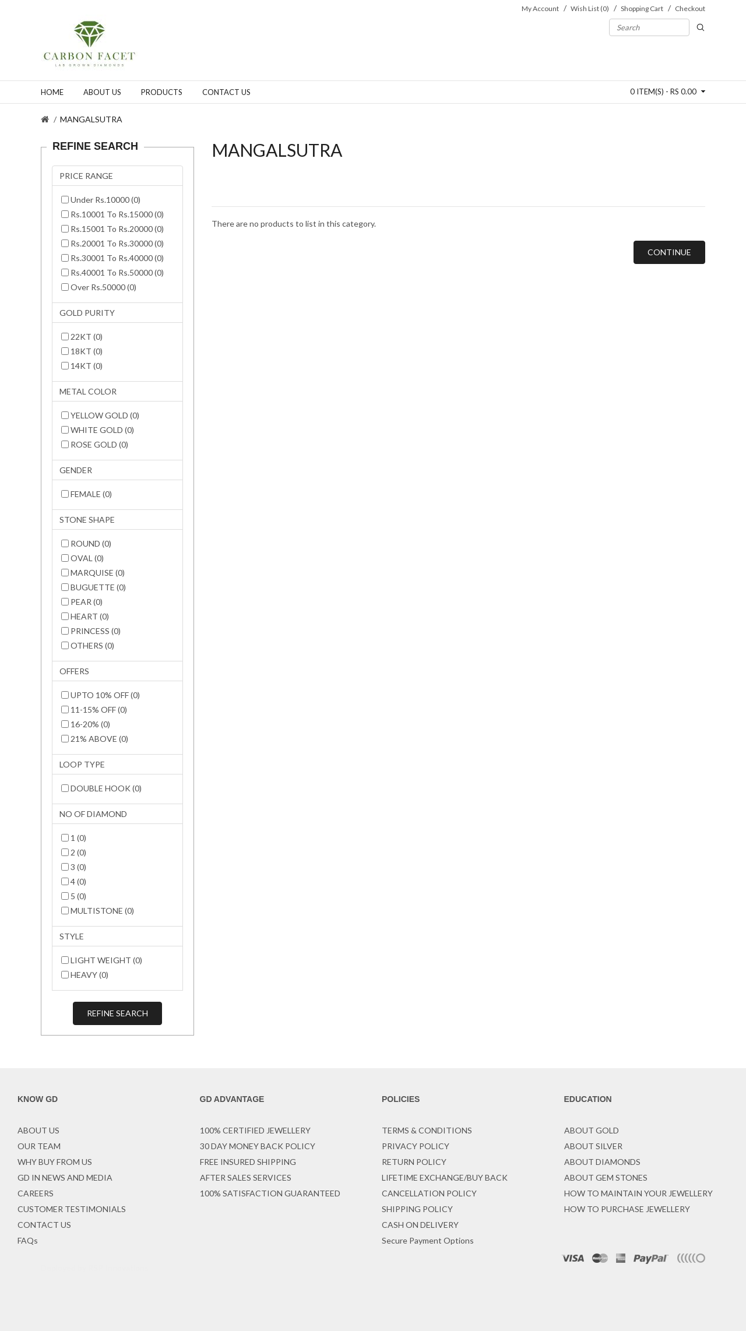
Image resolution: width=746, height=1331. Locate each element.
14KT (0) (82, 366)
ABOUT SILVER (593, 1146)
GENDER (75, 470)
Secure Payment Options (428, 1240)
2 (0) (73, 852)
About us (102, 92)
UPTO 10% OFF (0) (100, 695)
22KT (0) (82, 336)
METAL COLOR (88, 391)
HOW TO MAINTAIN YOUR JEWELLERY (638, 1193)
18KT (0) (82, 351)
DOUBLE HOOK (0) (101, 788)
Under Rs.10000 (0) (100, 200)
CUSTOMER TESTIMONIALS (71, 1209)
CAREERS (35, 1193)
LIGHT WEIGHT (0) (101, 960)
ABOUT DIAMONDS (602, 1162)
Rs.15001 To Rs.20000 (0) (112, 229)
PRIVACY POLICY (415, 1146)
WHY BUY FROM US (54, 1162)
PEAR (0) (82, 602)
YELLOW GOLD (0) (100, 415)
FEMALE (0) (86, 494)
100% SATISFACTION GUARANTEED (270, 1193)
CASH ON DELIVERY (420, 1225)
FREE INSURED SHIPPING (248, 1162)
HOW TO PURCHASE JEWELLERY (627, 1209)
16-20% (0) (85, 724)
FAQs (27, 1240)
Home (52, 92)
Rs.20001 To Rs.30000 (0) (112, 243)
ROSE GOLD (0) (94, 444)
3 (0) (73, 867)
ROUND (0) (86, 543)
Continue (669, 252)
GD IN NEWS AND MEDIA (64, 1177)
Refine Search (117, 1013)
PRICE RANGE (86, 176)
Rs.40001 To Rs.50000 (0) (112, 272)
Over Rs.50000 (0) (98, 287)
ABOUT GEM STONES (606, 1177)
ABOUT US (38, 1130)
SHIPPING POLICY (417, 1209)
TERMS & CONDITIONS (427, 1130)
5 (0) (73, 896)
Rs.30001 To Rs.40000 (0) (112, 258)
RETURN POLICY (414, 1162)
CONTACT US (44, 1225)
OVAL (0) (82, 558)
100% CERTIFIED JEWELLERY (255, 1130)
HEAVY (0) (84, 975)
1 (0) (73, 838)
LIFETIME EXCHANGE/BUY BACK (445, 1177)
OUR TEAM (39, 1146)
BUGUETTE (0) (93, 587)
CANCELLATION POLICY (429, 1193)
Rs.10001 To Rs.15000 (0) (112, 214)
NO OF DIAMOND (93, 814)
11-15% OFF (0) (94, 709)
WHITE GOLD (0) (97, 430)
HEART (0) (85, 616)
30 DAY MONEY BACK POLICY (257, 1146)
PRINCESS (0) (91, 631)
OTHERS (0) (87, 645)
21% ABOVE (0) (94, 739)
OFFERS (74, 671)
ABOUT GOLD (591, 1130)
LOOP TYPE (82, 764)
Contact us (226, 92)
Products (161, 92)
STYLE (71, 936)
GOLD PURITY (87, 313)
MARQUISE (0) (93, 573)
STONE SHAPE (87, 519)
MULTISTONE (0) (97, 910)
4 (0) (73, 881)
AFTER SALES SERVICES (245, 1177)
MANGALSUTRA (91, 119)
